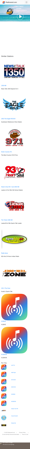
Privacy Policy (22, 432)
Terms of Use (25, 434)
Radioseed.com (11, 2)
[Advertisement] (15, 38)
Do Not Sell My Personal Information (10, 434)
